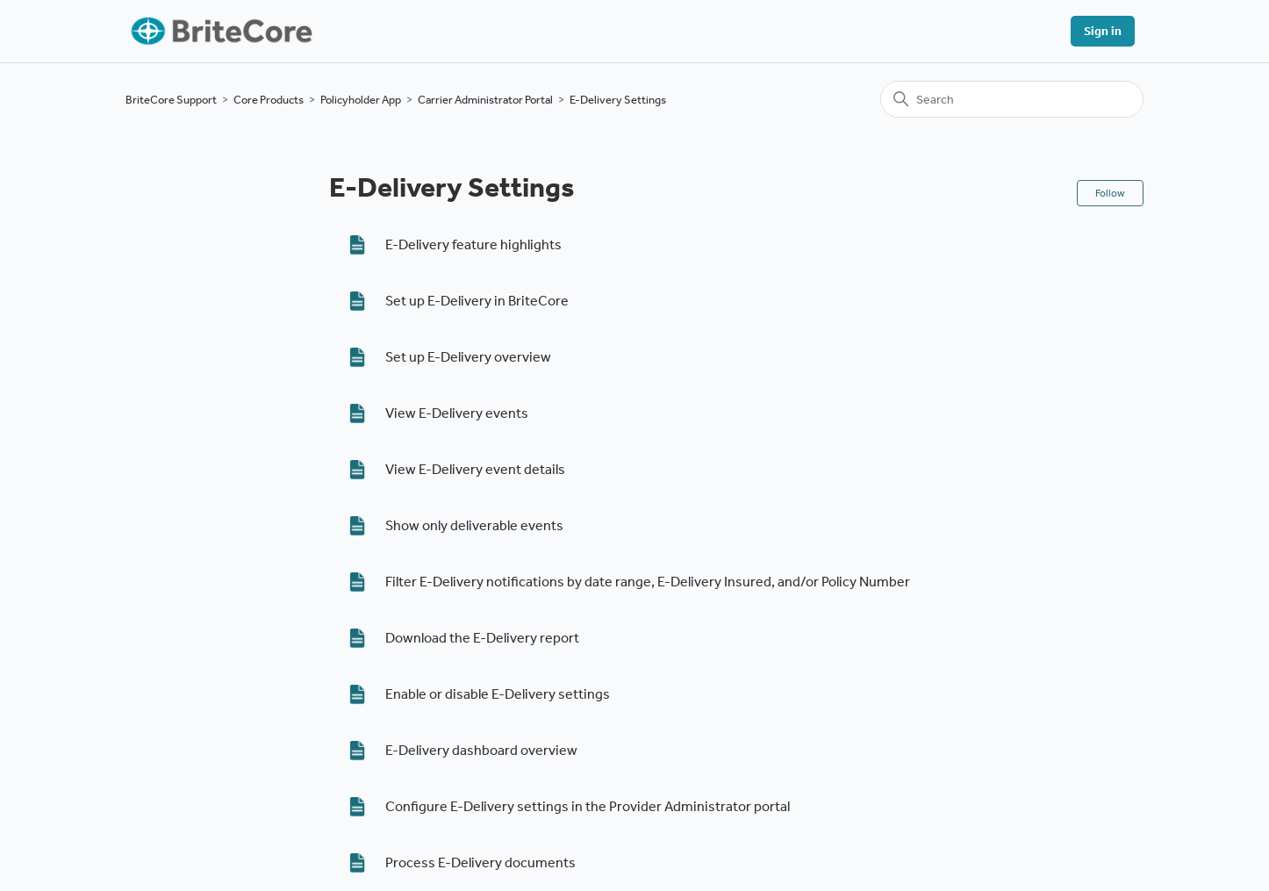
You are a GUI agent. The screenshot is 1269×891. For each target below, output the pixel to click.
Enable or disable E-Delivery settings (497, 694)
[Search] (1012, 99)
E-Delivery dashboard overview (481, 750)
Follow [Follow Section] (1110, 193)
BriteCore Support (171, 99)
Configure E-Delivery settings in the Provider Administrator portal (587, 806)
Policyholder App (360, 99)
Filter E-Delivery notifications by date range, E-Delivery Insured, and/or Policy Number (647, 581)
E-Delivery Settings (618, 99)
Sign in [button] (1103, 31)
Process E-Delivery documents (480, 862)
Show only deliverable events (474, 525)
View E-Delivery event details (475, 469)
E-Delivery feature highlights (473, 244)
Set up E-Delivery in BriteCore (477, 300)
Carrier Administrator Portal (485, 99)
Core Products (268, 99)
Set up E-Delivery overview (468, 356)
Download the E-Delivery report (482, 637)
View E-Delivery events (456, 413)
